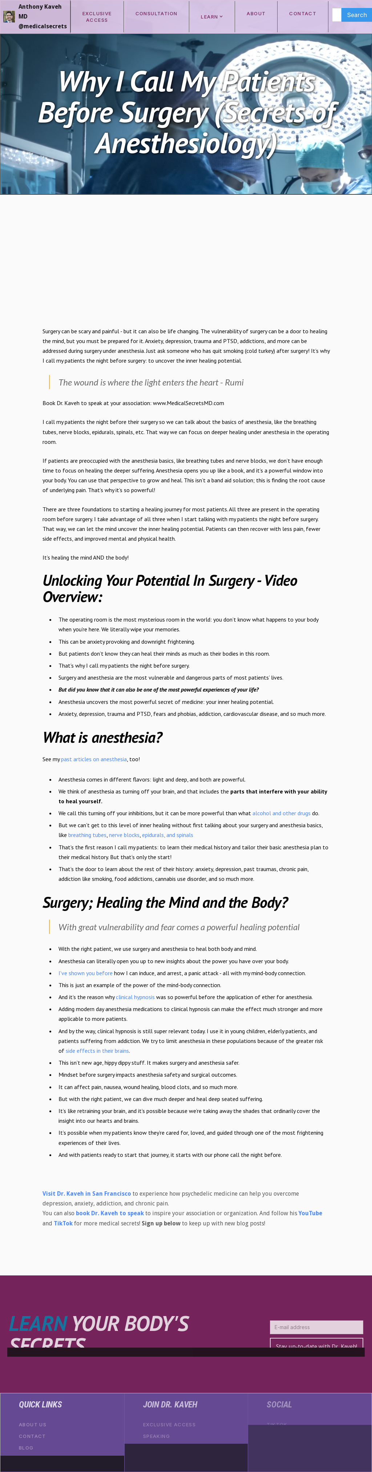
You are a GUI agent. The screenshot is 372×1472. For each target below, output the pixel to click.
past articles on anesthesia (94, 759)
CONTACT (302, 13)
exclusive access (97, 17)
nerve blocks (124, 834)
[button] (212, 16)
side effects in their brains (97, 1050)
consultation (157, 13)
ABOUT (256, 13)
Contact (32, 1436)
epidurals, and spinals (167, 834)
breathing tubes (87, 834)
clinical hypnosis (136, 997)
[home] (35, 16)
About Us (32, 1424)
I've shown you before (86, 973)
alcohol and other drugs (282, 813)
